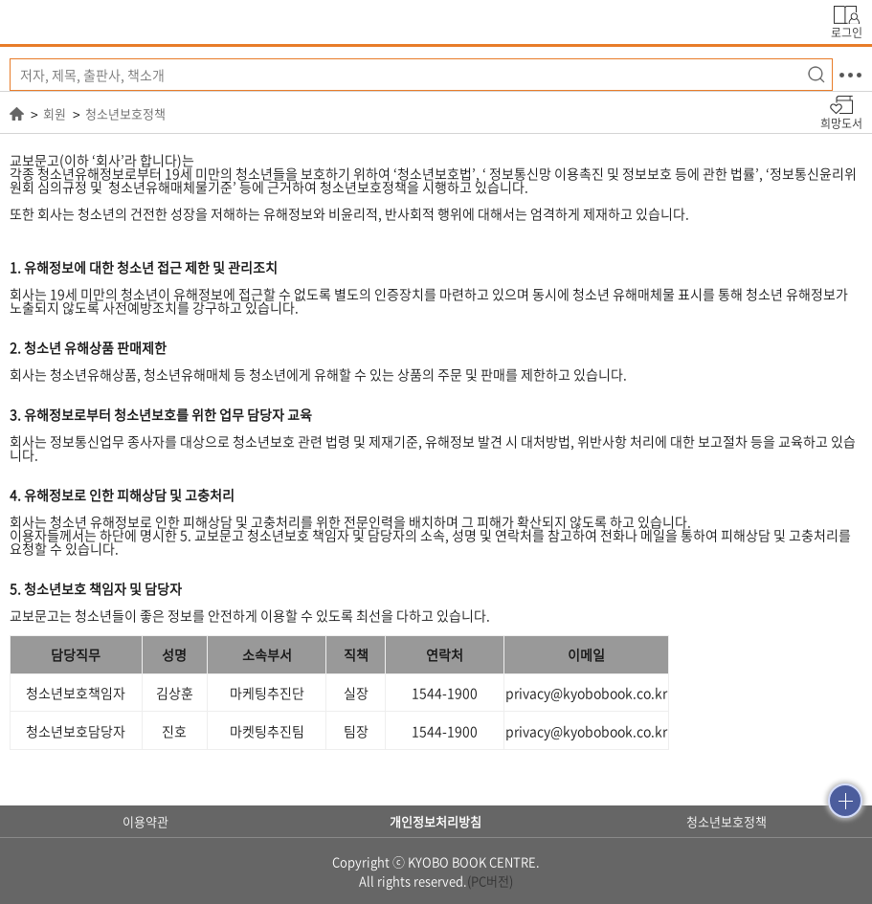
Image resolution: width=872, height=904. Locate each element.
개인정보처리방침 (435, 821)
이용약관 (145, 821)
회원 (54, 114)
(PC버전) (490, 880)
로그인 (846, 31)
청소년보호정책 (125, 114)
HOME (17, 114)
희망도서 (841, 122)
